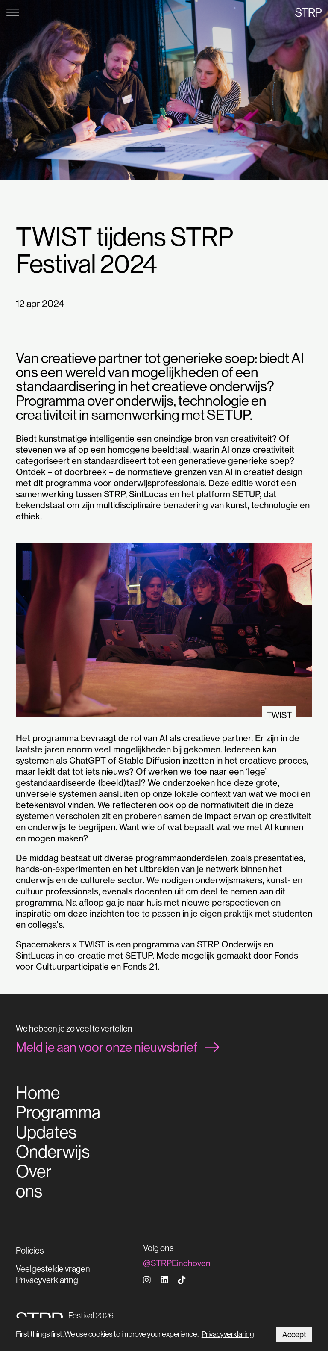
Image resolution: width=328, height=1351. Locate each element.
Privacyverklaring (228, 1334)
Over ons (34, 1181)
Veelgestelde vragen (53, 1268)
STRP (308, 12)
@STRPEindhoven (177, 1263)
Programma (58, 1112)
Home (38, 1093)
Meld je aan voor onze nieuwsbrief (106, 1047)
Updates (46, 1132)
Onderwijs (53, 1152)
